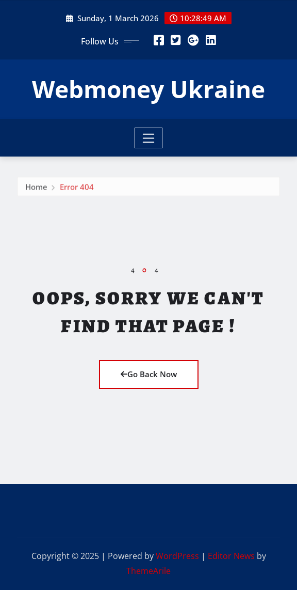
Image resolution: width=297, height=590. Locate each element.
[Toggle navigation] (149, 138)
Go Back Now (149, 374)
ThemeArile (148, 571)
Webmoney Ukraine (148, 89)
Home (36, 188)
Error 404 (77, 188)
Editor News (231, 556)
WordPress (177, 556)
